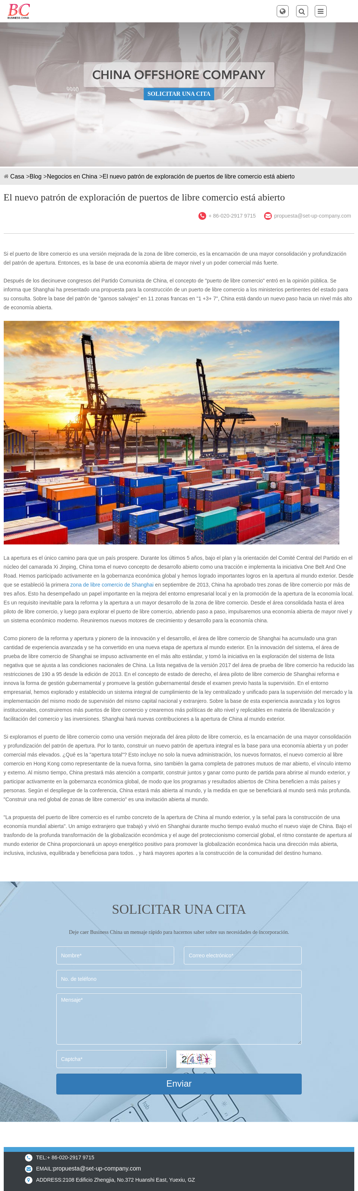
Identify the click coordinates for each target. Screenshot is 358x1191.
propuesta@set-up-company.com (312, 216)
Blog (35, 176)
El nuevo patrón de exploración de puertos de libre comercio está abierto (199, 176)
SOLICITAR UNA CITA (178, 94)
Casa (17, 176)
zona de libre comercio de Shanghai (112, 585)
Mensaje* (179, 1019)
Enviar (179, 1083)
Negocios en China (72, 176)
